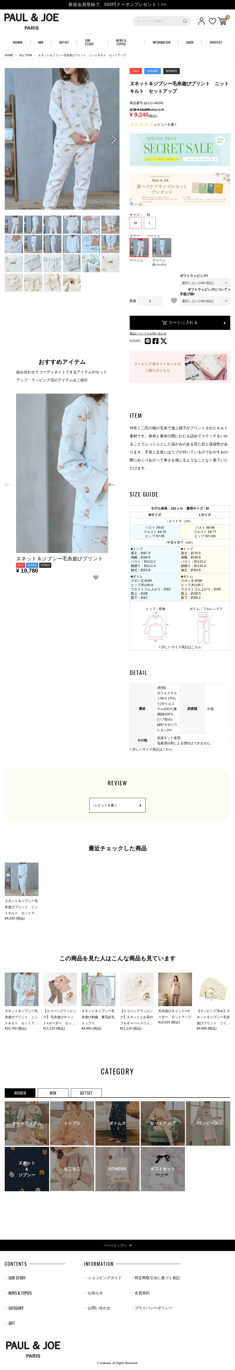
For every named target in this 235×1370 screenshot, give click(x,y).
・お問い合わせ (97, 1308)
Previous (10, 139)
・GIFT (10, 1323)
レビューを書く (165, 124)
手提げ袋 (188, 294)
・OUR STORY (15, 1278)
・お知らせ (93, 1293)
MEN (53, 1093)
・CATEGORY (14, 1308)
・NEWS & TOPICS (18, 1293)
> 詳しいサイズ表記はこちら (180, 647)
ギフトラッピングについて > (209, 289)
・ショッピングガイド (103, 1278)
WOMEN (20, 1093)
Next (114, 139)
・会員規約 (140, 1293)
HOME (9, 55)
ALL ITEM (25, 55)
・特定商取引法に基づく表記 (155, 1278)
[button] (8, 484)
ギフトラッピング (195, 276)
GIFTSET (86, 1093)
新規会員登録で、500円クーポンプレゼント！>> (117, 4)
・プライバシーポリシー (151, 1308)
